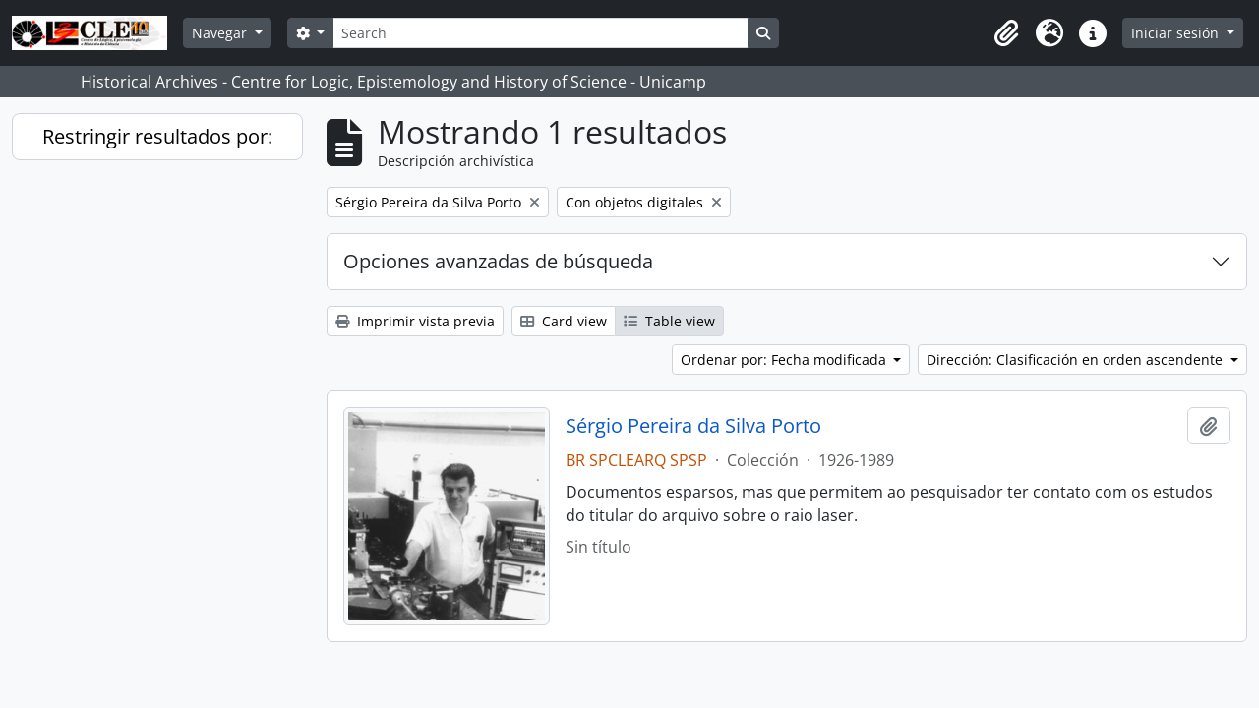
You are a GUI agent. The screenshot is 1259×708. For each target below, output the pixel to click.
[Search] (540, 33)
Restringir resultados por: (157, 136)
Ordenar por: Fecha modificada (785, 359)
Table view (669, 321)
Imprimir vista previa (415, 321)
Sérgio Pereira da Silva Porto (693, 426)
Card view (563, 321)
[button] (1006, 33)
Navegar (221, 33)
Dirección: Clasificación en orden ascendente (1077, 359)
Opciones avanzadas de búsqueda (498, 261)
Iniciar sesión (1177, 33)
